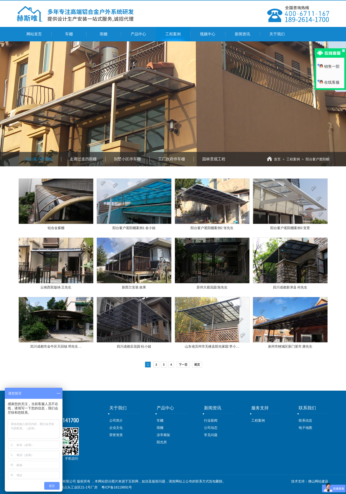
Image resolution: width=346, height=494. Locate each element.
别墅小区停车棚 (127, 159)
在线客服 (328, 82)
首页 (274, 159)
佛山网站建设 (318, 481)
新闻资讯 (242, 34)
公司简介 (116, 420)
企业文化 (116, 428)
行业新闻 (210, 420)
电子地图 (305, 428)
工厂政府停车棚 (171, 159)
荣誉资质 (116, 435)
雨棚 (103, 34)
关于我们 (277, 34)
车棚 (69, 34)
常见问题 (210, 435)
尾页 (197, 364)
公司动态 (210, 428)
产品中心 (138, 34)
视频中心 (207, 34)
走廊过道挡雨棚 (83, 159)
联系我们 (307, 408)
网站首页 (34, 34)
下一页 (183, 364)
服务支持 (260, 408)
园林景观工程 (213, 159)
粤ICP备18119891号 (116, 487)
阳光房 (162, 442)
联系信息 (305, 420)
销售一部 (328, 66)
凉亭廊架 (163, 435)
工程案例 (173, 34)
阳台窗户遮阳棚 (38, 159)
